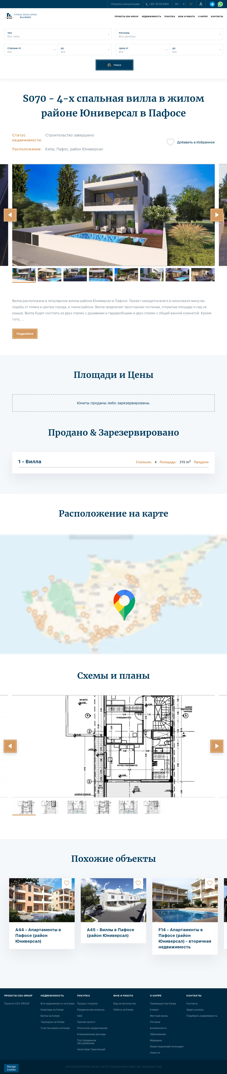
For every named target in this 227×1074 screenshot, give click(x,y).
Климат (154, 1009)
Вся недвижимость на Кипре (57, 1003)
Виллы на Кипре (50, 1015)
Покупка (169, 16)
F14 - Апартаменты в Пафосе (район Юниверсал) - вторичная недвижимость (184, 938)
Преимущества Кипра (163, 1003)
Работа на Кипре (123, 1009)
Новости (155, 1052)
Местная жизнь (159, 1015)
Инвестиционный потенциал (167, 1046)
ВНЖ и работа (186, 16)
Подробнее (25, 333)
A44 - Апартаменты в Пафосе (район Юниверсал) (38, 935)
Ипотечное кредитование (92, 1028)
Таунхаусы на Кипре (52, 1022)
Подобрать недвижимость (201, 1015)
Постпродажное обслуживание (86, 1042)
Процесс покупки (87, 1003)
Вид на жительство (124, 1003)
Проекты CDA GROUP (126, 16)
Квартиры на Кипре (52, 1009)
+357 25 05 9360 (157, 4)
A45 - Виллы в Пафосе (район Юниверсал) (110, 932)
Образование (158, 1034)
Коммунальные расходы (91, 1034)
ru (177, 4)
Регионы (155, 1022)
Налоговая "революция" (91, 1049)
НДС (80, 1015)
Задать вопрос (195, 1009)
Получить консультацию (125, 4)
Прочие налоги (86, 1022)
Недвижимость (151, 16)
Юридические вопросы (90, 1009)
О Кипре (203, 16)
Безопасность (158, 1028)
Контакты (217, 16)
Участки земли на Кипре (55, 1028)
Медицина (156, 1040)
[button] (10, 215)
